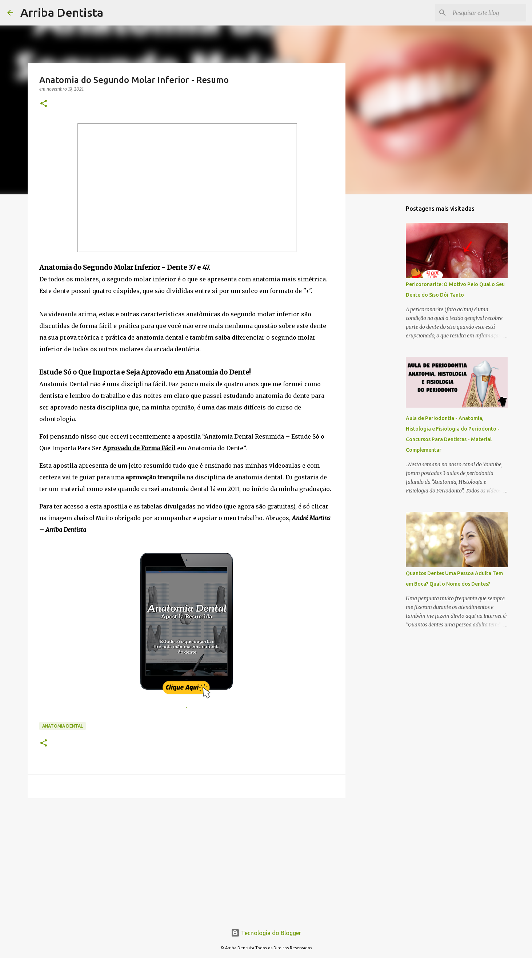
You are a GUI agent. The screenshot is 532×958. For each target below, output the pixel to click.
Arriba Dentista (61, 12)
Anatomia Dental (62, 726)
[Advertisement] (186, 860)
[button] (43, 104)
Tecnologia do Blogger (266, 933)
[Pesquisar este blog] (488, 12)
